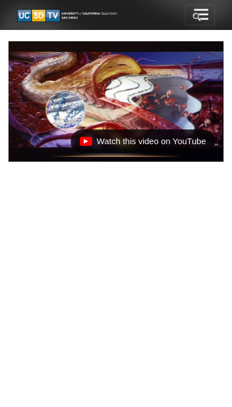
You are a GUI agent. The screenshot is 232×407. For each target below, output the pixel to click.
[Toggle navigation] (200, 15)
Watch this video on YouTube (142, 144)
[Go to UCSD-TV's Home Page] (68, 15)
